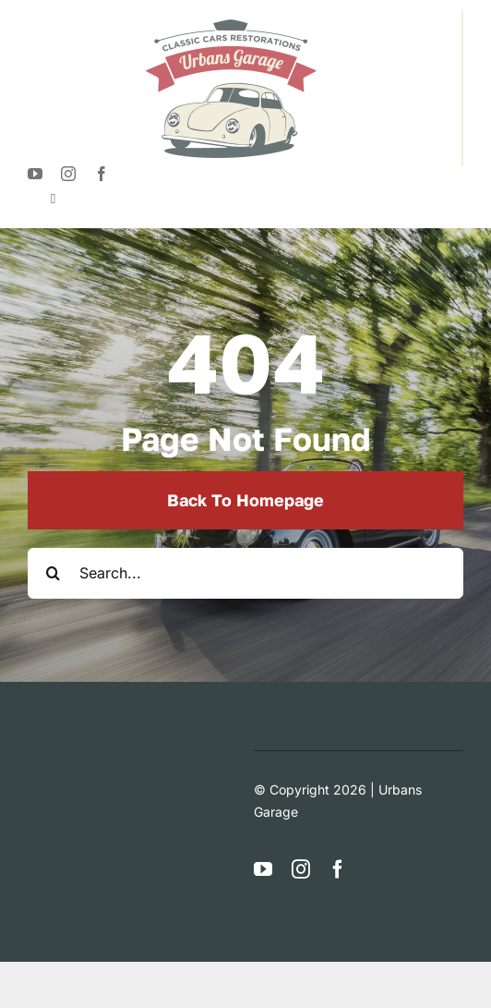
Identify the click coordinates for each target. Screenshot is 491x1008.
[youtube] (35, 173)
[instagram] (68, 173)
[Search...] (245, 573)
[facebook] (101, 173)
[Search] (53, 573)
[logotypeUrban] (230, 18)
